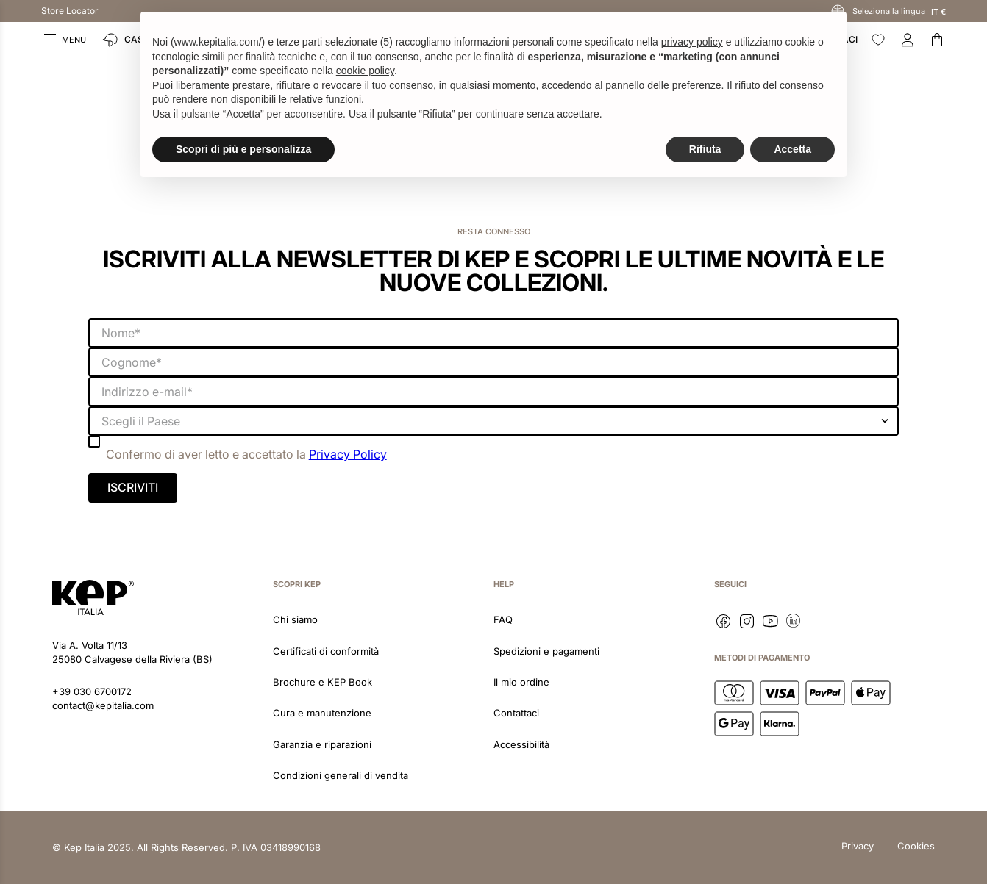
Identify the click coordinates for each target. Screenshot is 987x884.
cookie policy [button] (365, 70)
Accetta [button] (792, 149)
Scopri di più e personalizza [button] (243, 149)
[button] (65, 39)
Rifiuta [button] (705, 149)
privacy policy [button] (692, 42)
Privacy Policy (348, 454)
